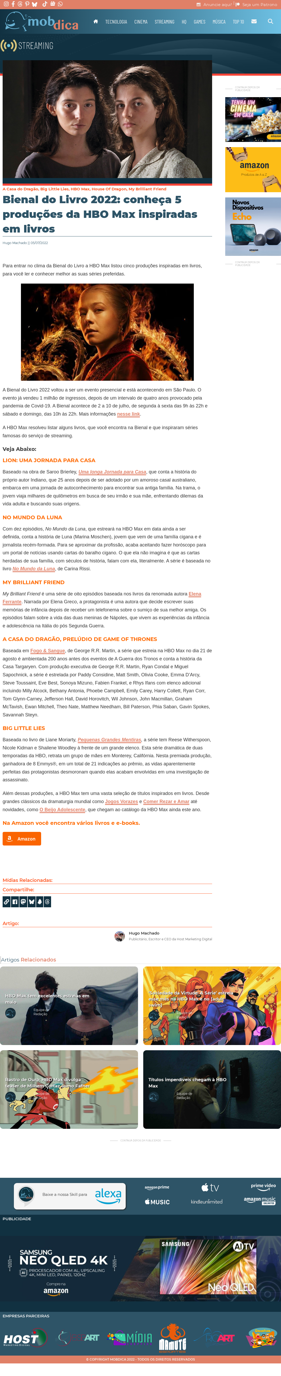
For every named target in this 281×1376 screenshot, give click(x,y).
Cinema (140, 21)
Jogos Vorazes (121, 801)
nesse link (128, 414)
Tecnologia (116, 21)
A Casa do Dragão (20, 188)
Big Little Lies (54, 188)
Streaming (164, 21)
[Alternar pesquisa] (270, 21)
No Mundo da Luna (34, 568)
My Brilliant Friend (147, 188)
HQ (184, 21)
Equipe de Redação (41, 1012)
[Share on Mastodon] (23, 901)
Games (199, 21)
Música (219, 21)
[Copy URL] (6, 901)
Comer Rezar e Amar (166, 801)
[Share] (32, 901)
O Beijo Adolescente (62, 809)
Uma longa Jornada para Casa (112, 471)
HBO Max (80, 188)
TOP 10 (238, 21)
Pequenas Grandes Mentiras (109, 739)
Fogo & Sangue (47, 650)
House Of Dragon (109, 188)
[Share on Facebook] (15, 901)
